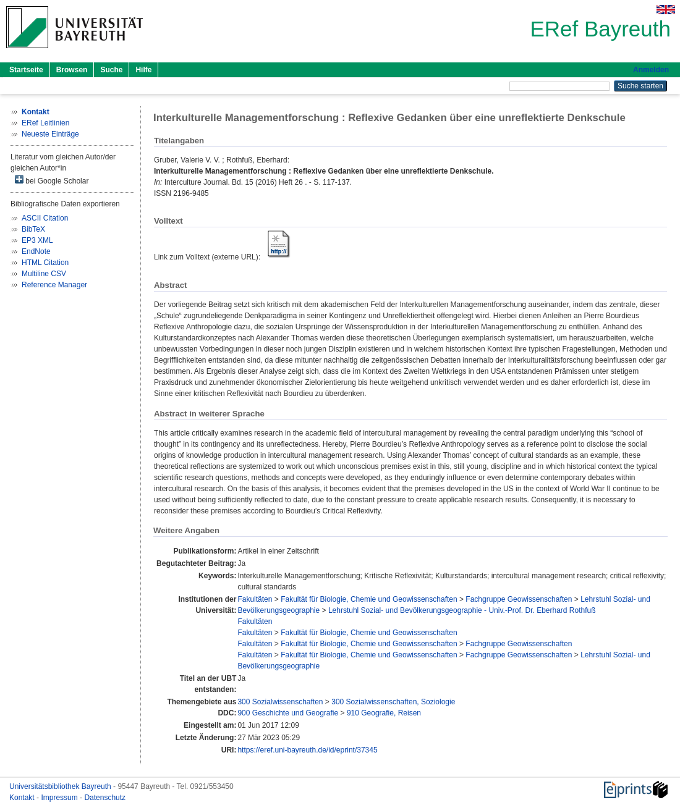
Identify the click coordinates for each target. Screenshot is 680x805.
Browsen (72, 69)
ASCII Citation (45, 218)
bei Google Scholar (51, 180)
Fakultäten (254, 599)
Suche (111, 69)
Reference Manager (54, 284)
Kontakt (22, 797)
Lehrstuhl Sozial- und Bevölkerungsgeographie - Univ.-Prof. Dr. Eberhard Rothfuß (462, 610)
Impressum (60, 797)
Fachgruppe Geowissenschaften (518, 599)
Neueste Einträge (50, 134)
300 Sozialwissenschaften (280, 702)
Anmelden (651, 69)
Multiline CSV (44, 273)
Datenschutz (104, 797)
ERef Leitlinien (45, 123)
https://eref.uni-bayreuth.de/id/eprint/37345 (307, 750)
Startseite (26, 69)
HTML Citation (45, 262)
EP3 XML (37, 240)
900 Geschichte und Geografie (287, 713)
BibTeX (33, 229)
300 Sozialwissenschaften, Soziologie (393, 702)
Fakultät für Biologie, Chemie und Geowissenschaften (369, 599)
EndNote (36, 251)
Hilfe (143, 69)
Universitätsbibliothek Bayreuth (61, 786)
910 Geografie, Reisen (384, 713)
